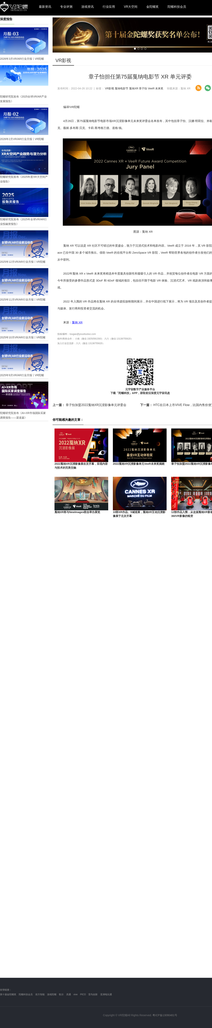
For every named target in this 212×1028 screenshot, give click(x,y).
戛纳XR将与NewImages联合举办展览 (77, 512)
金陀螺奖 (152, 6)
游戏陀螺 (51, 994)
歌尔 (61, 994)
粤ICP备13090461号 (164, 1015)
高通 (68, 994)
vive (75, 994)
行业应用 (109, 6)
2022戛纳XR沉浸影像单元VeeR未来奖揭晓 (138, 463)
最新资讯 (45, 6)
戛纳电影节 (121, 88)
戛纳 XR (77, 322)
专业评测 (66, 6)
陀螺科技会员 (177, 6)
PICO (83, 994)
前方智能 (40, 994)
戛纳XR (133, 88)
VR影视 (109, 88)
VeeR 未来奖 (155, 88)
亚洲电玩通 (106, 994)
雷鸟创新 (93, 994)
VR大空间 (130, 6)
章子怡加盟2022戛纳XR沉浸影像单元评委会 (89, 405)
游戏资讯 (87, 6)
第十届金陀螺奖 (8, 994)
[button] (135, 49)
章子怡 (143, 88)
